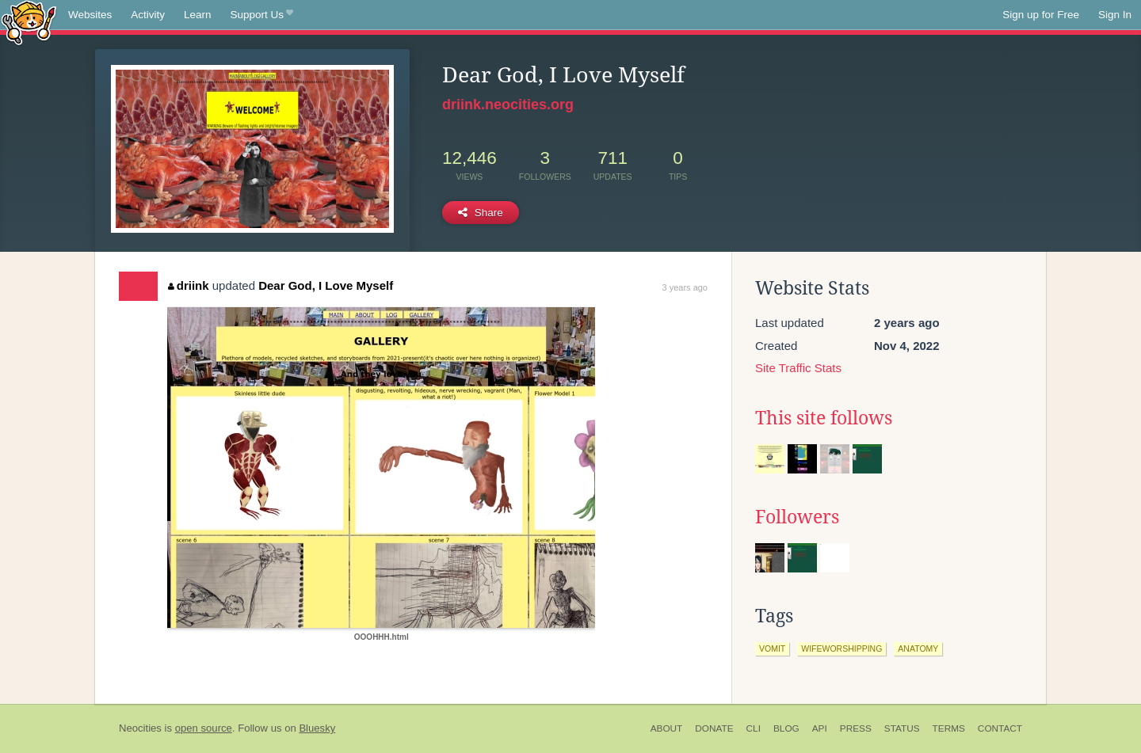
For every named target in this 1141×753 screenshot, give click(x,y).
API (819, 728)
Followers (797, 517)
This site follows (823, 418)
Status (902, 728)
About (667, 728)
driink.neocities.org (508, 104)
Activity (148, 15)
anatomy (918, 648)
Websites (90, 15)
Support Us (262, 15)
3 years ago (685, 287)
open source (203, 728)
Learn (198, 15)
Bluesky (317, 728)
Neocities (140, 728)
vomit (772, 648)
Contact (1000, 728)
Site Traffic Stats (798, 368)
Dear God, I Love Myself (325, 285)
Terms (949, 728)
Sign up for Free (1040, 15)
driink (188, 285)
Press (856, 728)
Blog (786, 728)
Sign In (1114, 15)
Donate (714, 728)
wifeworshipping (841, 648)
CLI (753, 728)
